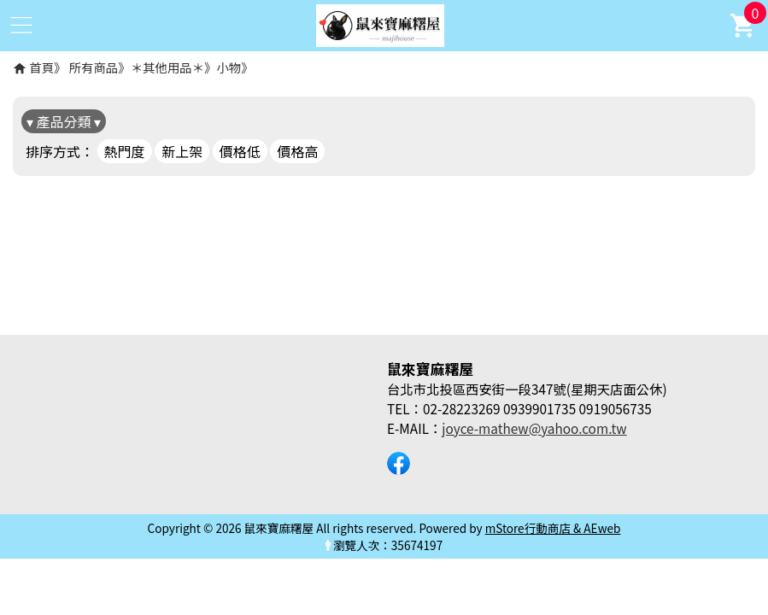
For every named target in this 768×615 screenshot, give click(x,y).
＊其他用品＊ (167, 67)
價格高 (297, 151)
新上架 (181, 151)
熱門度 (124, 151)
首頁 (41, 67)
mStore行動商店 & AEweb (553, 527)
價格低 (240, 151)
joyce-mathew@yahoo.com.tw (534, 428)
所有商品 (94, 67)
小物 (228, 67)
